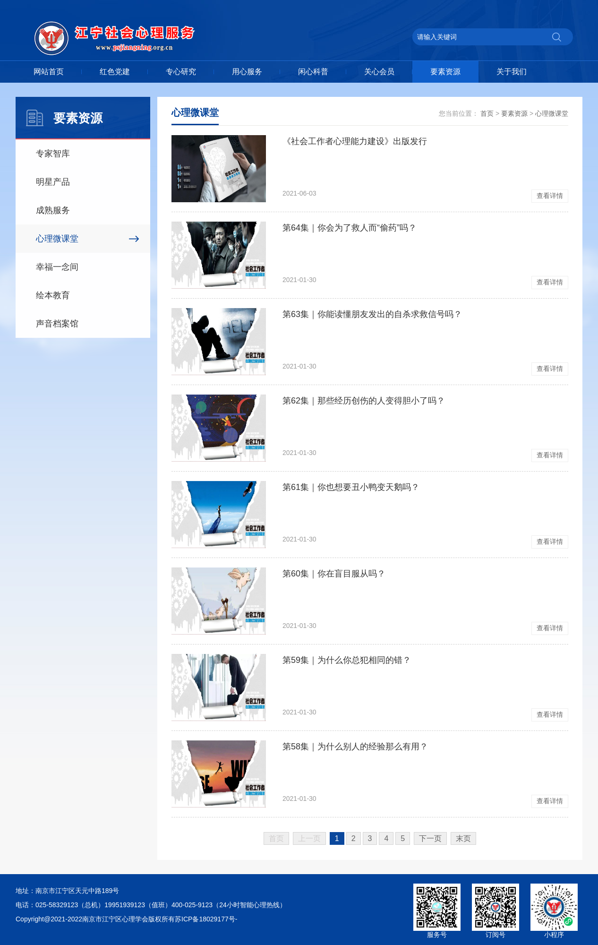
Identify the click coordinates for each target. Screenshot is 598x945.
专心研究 (181, 72)
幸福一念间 (57, 267)
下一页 (430, 838)
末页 (463, 838)
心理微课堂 (57, 238)
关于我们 (511, 72)
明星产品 (53, 182)
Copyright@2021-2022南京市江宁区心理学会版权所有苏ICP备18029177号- (126, 919)
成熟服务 (53, 210)
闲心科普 (313, 72)
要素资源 (445, 72)
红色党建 (115, 72)
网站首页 (49, 72)
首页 (487, 113)
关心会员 (379, 72)
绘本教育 (53, 295)
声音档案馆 (57, 323)
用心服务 (247, 72)
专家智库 (53, 153)
